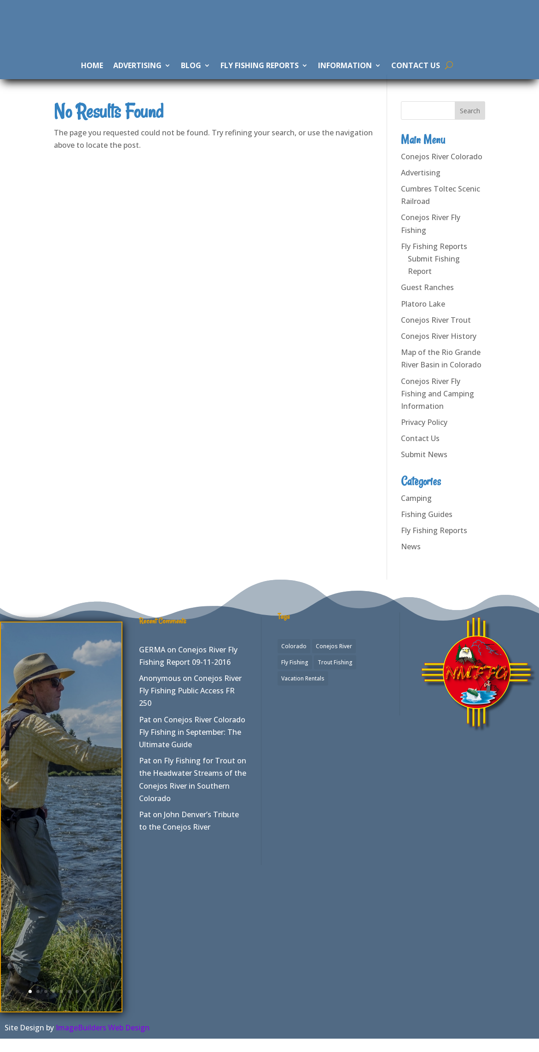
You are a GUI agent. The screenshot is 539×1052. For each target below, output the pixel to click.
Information (345, 74)
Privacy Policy (424, 435)
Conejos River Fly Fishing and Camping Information (437, 406)
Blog (191, 74)
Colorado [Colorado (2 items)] (294, 659)
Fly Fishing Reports (259, 74)
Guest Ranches (427, 301)
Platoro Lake (423, 317)
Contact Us (415, 74)
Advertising (137, 74)
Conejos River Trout (436, 333)
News (411, 560)
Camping (416, 511)
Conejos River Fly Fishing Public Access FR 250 (190, 703)
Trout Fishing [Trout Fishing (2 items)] (335, 675)
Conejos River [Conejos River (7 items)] (334, 659)
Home (92, 74)
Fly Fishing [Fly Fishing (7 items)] (294, 675)
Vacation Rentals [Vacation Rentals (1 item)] (303, 691)
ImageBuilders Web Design (103, 1040)
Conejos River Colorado (441, 169)
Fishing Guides (426, 527)
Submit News (424, 468)
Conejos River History (438, 349)
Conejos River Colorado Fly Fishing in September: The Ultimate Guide (192, 744)
